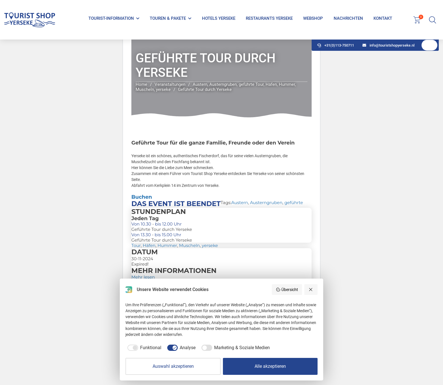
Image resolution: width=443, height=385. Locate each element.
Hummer (167, 245)
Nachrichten (348, 18)
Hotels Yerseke (218, 18)
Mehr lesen (143, 277)
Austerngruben (266, 202)
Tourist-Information (111, 18)
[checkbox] (143, 347)
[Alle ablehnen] (311, 289)
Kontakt (382, 18)
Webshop (313, 18)
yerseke (210, 245)
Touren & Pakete (168, 18)
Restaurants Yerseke (269, 18)
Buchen (141, 197)
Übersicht (287, 289)
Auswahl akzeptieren (173, 366)
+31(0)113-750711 (335, 45)
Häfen (149, 245)
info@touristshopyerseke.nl (388, 45)
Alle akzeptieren (270, 366)
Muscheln (189, 245)
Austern (239, 202)
